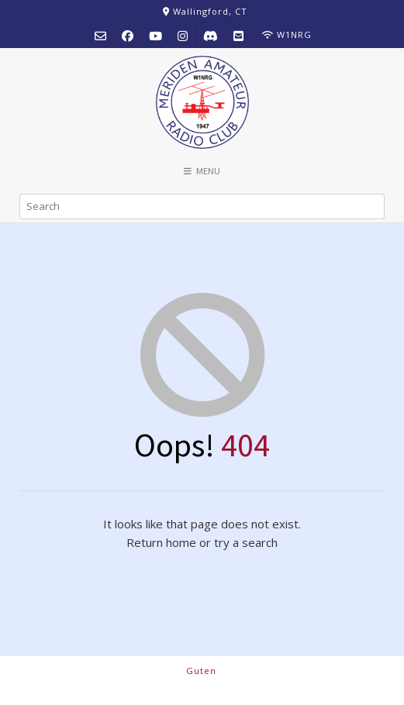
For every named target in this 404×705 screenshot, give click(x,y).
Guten (201, 670)
